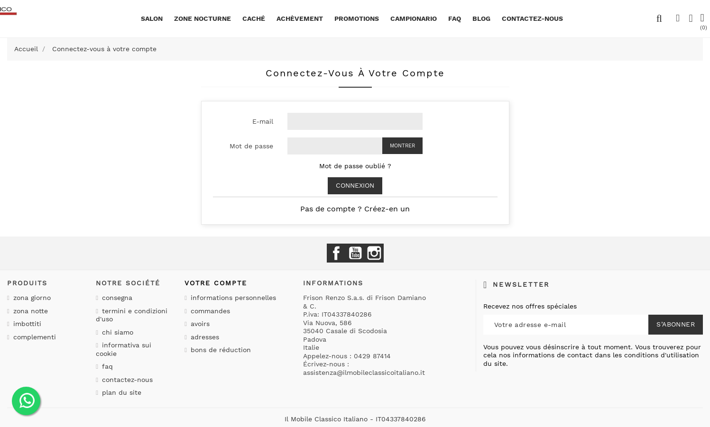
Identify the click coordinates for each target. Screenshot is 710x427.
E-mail (262, 121)
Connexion (355, 185)
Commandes (209, 311)
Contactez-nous (126, 379)
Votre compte (215, 283)
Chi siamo (116, 332)
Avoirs (199, 323)
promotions (356, 18)
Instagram (374, 253)
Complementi (33, 337)
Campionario (413, 18)
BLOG (481, 18)
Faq (454, 18)
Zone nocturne (202, 18)
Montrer (402, 146)
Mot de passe (251, 146)
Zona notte (29, 311)
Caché (253, 18)
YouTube (355, 253)
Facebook (336, 253)
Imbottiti (26, 323)
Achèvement (300, 18)
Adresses (203, 337)
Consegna (116, 297)
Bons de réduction (219, 350)
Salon (152, 18)
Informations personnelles (232, 297)
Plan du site (120, 392)
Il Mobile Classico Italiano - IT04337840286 (355, 419)
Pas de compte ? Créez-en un (355, 208)
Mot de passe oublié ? (355, 166)
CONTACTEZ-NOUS (532, 18)
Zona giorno (31, 297)
